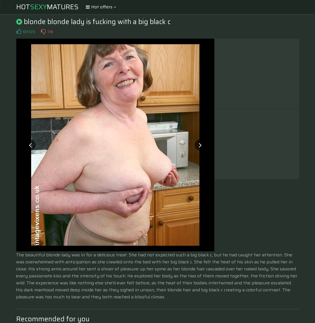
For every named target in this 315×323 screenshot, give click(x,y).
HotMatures (47, 7)
